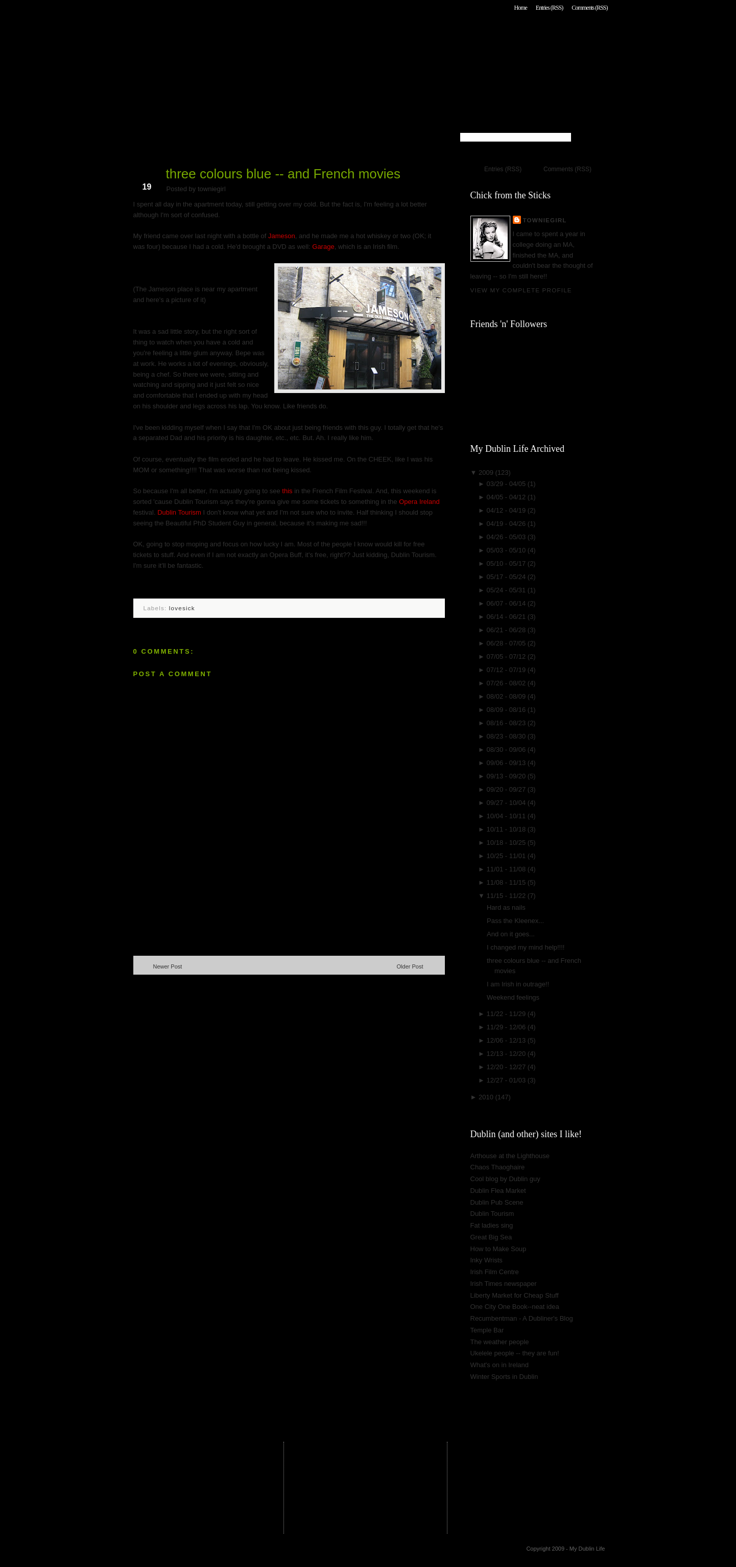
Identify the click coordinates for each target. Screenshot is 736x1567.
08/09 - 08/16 (507, 709)
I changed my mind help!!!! (525, 947)
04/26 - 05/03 (507, 537)
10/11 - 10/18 (507, 829)
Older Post (410, 966)
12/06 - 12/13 (507, 1040)
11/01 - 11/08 (507, 869)
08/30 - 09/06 (507, 749)
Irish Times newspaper (503, 1283)
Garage (323, 246)
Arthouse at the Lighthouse (510, 1156)
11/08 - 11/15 (507, 882)
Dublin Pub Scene (497, 1202)
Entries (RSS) (549, 7)
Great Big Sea (491, 1237)
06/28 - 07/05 (507, 643)
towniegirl (545, 220)
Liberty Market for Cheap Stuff (514, 1295)
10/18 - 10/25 (507, 842)
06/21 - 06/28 (507, 630)
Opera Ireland (419, 501)
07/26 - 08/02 (507, 683)
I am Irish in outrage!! (518, 984)
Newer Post (167, 966)
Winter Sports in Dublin (504, 1376)
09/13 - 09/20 (507, 776)
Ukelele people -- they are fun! (514, 1353)
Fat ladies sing (491, 1225)
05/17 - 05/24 (507, 577)
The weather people (499, 1342)
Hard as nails (506, 907)
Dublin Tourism (179, 512)
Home (520, 7)
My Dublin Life (264, 35)
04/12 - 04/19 (507, 510)
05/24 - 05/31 (507, 590)
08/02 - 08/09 (507, 696)
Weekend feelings (513, 997)
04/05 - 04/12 (507, 497)
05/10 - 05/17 (507, 563)
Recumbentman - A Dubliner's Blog (521, 1318)
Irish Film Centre (494, 1272)
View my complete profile (521, 290)
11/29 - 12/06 (507, 1027)
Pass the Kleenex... (515, 921)
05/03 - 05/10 (507, 550)
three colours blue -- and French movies (283, 173)
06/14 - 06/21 (507, 616)
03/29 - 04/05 (507, 484)
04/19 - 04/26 (507, 523)
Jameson (281, 236)
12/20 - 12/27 (507, 1067)
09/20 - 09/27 (507, 789)
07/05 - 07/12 (507, 656)
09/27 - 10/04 (507, 802)
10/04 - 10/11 (507, 816)
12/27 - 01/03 (507, 1080)
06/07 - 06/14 (507, 603)
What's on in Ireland (499, 1365)
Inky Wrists (486, 1260)
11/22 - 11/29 (507, 1014)
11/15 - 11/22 (507, 896)
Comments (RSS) (589, 7)
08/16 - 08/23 (507, 723)
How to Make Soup (498, 1249)
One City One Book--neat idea (514, 1306)
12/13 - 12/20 (507, 1053)
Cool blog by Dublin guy (505, 1179)
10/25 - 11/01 (507, 856)
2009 (487, 472)
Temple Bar (487, 1330)
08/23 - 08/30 (507, 736)
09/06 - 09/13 (507, 763)
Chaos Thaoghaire (497, 1167)
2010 (487, 1097)
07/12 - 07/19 (507, 670)
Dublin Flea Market (498, 1190)
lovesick (182, 608)
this (287, 491)
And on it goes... (511, 934)
